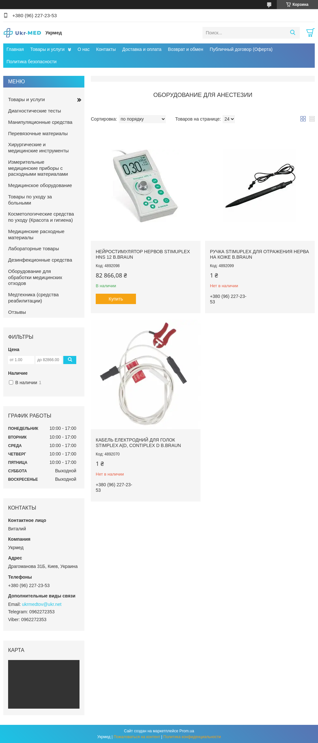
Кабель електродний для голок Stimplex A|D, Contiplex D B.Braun (138, 442)
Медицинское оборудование (40, 185)
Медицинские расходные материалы (36, 234)
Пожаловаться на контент (137, 737)
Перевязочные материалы (38, 133)
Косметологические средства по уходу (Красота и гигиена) (41, 217)
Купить (116, 298)
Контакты (106, 49)
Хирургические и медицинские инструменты (38, 147)
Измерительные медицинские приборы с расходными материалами (38, 168)
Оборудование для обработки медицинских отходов (35, 277)
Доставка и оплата (142, 49)
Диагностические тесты (34, 110)
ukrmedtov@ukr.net (42, 604)
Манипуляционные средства (40, 122)
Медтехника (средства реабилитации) (33, 297)
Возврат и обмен (185, 49)
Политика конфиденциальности (192, 737)
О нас (84, 49)
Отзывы (17, 312)
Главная (15, 49)
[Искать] (292, 33)
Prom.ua (186, 731)
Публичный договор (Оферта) (241, 49)
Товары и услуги (47, 49)
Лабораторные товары (33, 248)
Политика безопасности (31, 61)
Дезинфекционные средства (40, 260)
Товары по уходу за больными (30, 200)
